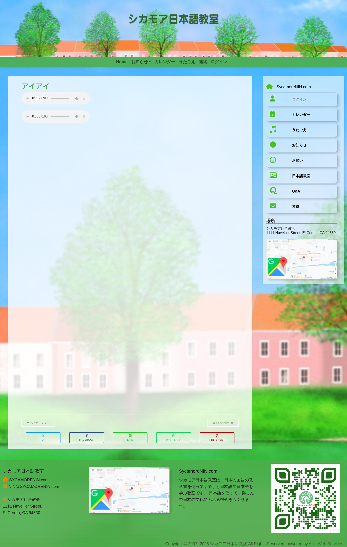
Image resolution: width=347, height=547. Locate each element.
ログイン (299, 99)
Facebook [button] (86, 437)
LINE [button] (130, 437)
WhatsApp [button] (173, 437)
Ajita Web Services (326, 544)
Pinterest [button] (217, 437)
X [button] (43, 437)
